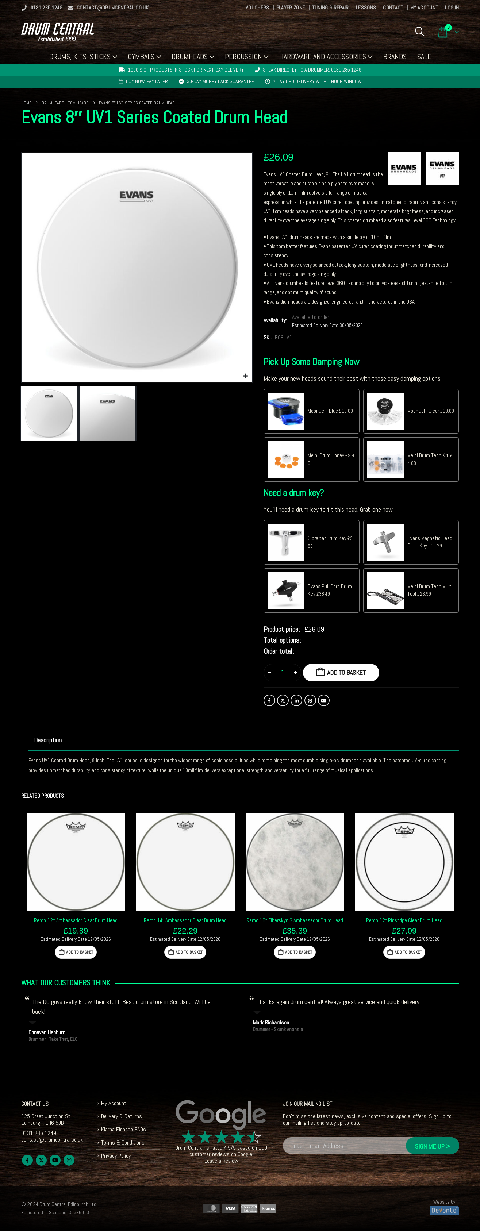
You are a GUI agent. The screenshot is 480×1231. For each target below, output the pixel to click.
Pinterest (310, 700)
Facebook (269, 700)
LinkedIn (296, 700)
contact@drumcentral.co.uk (108, 7)
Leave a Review (221, 1161)
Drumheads (190, 56)
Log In (452, 7)
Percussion (243, 56)
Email (324, 700)
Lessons (366, 7)
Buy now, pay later (147, 81)
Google (245, 1154)
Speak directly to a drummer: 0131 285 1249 (312, 69)
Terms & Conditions (123, 1142)
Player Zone (290, 7)
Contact (393, 7)
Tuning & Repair (330, 7)
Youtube (55, 1160)
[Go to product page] (76, 862)
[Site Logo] (57, 32)
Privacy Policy (116, 1155)
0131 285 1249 (42, 7)
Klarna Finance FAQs (123, 1129)
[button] (419, 31)
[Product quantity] (282, 672)
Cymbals (141, 56)
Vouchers (257, 7)
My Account (424, 7)
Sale (424, 56)
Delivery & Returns (121, 1116)
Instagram (69, 1160)
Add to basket (346, 672)
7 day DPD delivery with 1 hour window (317, 81)
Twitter (283, 700)
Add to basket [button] (79, 952)
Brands (395, 56)
